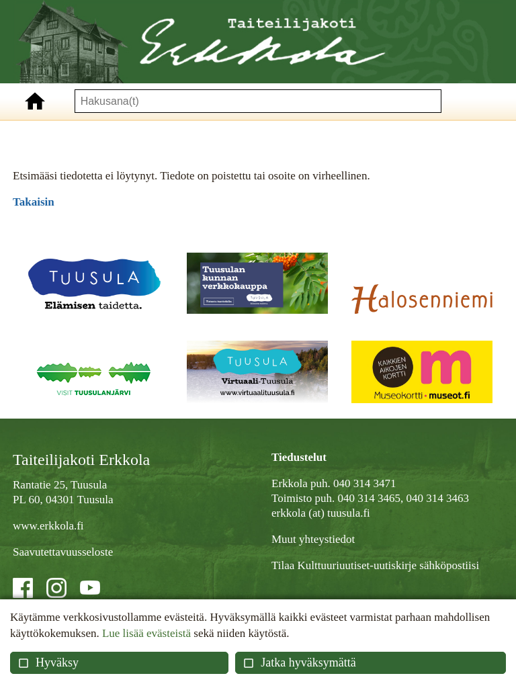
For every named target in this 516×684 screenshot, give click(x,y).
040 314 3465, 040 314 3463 (403, 498)
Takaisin (33, 202)
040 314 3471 (364, 483)
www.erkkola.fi (48, 525)
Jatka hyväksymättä (299, 662)
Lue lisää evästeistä (146, 633)
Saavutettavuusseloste (63, 552)
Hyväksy (48, 662)
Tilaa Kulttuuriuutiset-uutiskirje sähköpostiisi (375, 565)
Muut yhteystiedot (313, 539)
